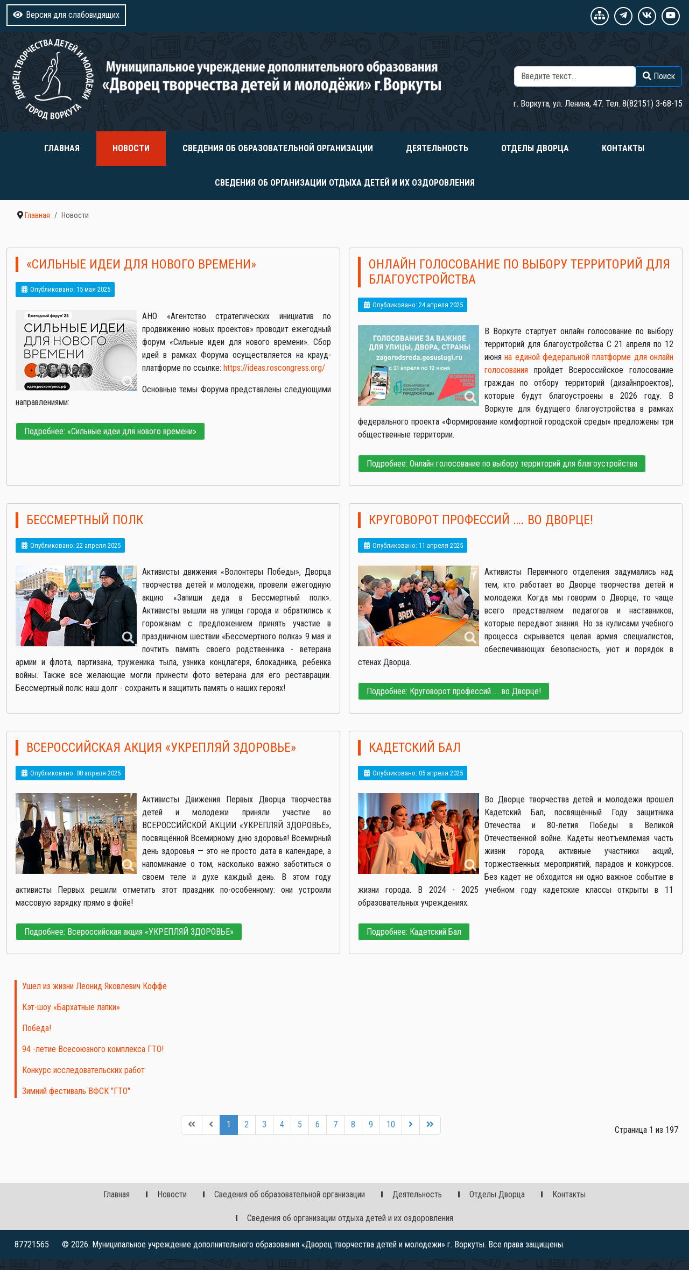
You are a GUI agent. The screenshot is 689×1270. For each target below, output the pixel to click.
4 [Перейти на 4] (282, 1124)
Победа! (36, 1028)
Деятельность (437, 148)
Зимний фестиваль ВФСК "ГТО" (76, 1091)
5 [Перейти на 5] (300, 1124)
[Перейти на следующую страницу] (411, 1125)
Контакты (623, 148)
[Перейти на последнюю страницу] (430, 1125)
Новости (131, 148)
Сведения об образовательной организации (277, 148)
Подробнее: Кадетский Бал (414, 932)
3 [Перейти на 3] (264, 1124)
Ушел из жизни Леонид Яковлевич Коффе (94, 986)
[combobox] (575, 76)
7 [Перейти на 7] (335, 1124)
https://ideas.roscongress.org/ (274, 368)
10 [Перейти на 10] (390, 1124)
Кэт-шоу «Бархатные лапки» (71, 1007)
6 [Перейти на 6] (317, 1124)
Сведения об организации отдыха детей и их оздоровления (345, 183)
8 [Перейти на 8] (353, 1124)
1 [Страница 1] (229, 1124)
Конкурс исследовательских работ (83, 1070)
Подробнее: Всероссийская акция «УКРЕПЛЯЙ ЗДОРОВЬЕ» (129, 932)
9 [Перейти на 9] (371, 1124)
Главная (62, 148)
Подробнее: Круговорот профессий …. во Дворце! (454, 691)
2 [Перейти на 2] (246, 1124)
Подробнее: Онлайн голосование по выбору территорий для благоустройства (502, 463)
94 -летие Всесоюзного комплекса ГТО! (93, 1049)
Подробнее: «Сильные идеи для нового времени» (110, 431)
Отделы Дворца (535, 148)
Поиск (671, 59)
